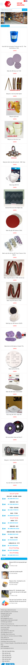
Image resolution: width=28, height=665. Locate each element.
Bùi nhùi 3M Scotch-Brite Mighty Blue (14, 207)
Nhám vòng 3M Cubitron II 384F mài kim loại (14, 277)
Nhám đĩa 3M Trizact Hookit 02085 (14, 391)
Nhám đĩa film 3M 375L (14, 369)
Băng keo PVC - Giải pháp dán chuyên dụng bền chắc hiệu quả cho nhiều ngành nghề (17, 592)
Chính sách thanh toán (6, 657)
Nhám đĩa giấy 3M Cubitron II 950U (14, 230)
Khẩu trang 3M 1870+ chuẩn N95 (14, 414)
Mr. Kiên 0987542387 (13, 523)
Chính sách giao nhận (6, 655)
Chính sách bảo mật (6, 653)
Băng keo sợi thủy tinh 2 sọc (14, 139)
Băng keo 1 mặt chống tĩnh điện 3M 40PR (14, 460)
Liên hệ (14, 50)
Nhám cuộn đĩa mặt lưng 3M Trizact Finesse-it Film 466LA (14, 254)
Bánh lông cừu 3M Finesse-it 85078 (14, 323)
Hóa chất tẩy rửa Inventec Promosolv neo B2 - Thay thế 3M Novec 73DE (14, 47)
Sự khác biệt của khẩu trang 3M (15, 571)
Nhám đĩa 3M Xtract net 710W (14, 71)
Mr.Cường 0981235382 (13, 528)
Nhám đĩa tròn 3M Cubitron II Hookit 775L (14, 346)
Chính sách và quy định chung (8, 651)
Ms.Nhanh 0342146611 (13, 515)
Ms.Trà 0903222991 (13, 540)
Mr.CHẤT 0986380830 (13, 550)
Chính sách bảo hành (6, 659)
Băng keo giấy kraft (14, 116)
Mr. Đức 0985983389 (13, 545)
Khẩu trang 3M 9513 (14, 185)
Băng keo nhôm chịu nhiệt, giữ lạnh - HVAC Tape (14, 162)
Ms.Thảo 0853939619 (13, 504)
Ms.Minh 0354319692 (13, 534)
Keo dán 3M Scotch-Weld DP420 (14, 483)
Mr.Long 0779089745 (13, 510)
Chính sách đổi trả (6, 661)
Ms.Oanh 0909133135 (13, 498)
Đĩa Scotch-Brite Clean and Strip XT (14, 437)
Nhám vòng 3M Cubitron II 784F (14, 300)
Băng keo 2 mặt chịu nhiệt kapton (14, 93)
